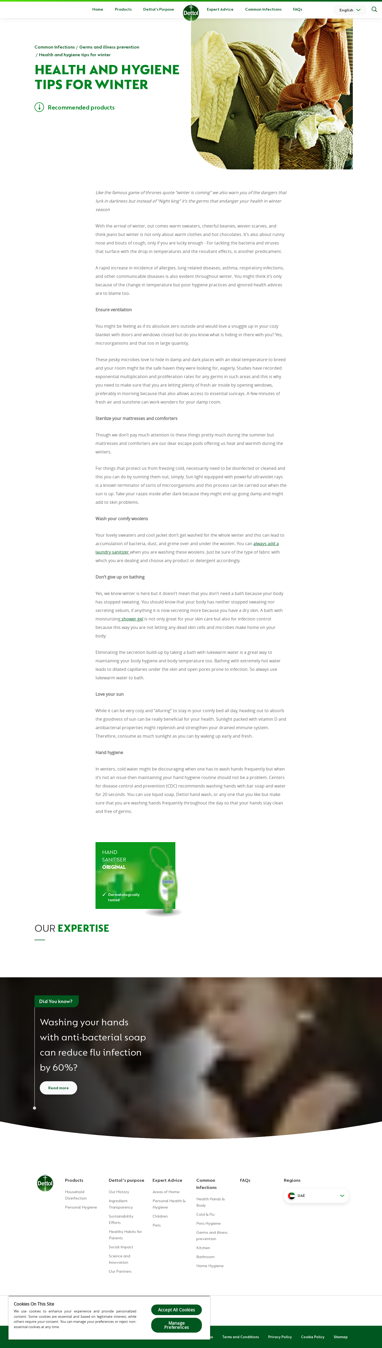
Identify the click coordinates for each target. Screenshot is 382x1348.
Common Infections (263, 9)
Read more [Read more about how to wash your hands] (58, 1088)
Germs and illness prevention (109, 47)
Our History (119, 1191)
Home (97, 9)
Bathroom (205, 1256)
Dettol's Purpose (158, 9)
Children (160, 1216)
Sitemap (341, 1337)
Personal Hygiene (81, 1207)
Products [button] (123, 9)
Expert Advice (220, 9)
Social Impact (121, 1247)
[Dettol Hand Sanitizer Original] (135, 875)
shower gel (131, 619)
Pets (157, 1225)
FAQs (297, 9)
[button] (316, 1196)
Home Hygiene (210, 1265)
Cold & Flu (205, 1214)
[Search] (374, 10)
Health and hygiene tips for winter (75, 54)
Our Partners (120, 1271)
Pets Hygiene (208, 1223)
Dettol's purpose (126, 1180)
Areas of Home (166, 1191)
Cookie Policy (312, 1337)
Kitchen (203, 1247)
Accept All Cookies (176, 1310)
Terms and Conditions (240, 1337)
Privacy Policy (280, 1337)
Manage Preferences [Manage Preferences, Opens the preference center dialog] (176, 1325)
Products (74, 1180)
